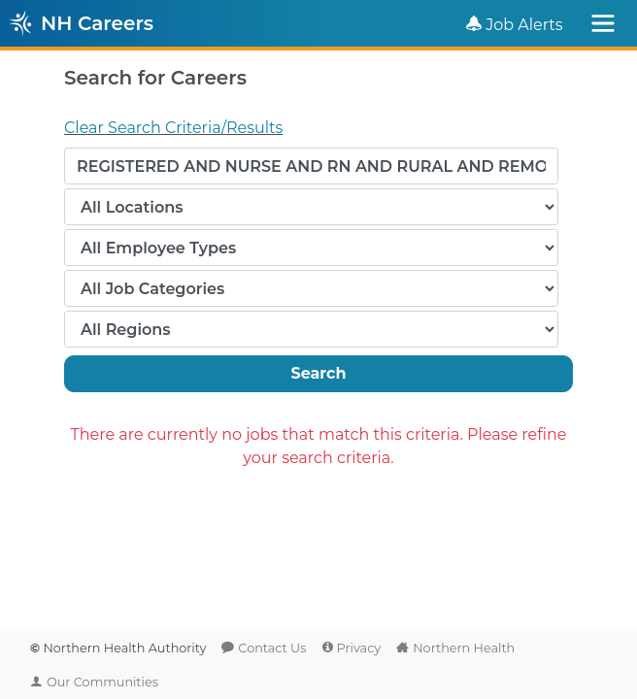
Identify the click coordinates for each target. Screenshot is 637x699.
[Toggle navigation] (603, 23)
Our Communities (102, 682)
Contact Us (272, 648)
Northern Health (464, 648)
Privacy (359, 648)
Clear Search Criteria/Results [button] (173, 127)
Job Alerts (524, 25)
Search (318, 373)
